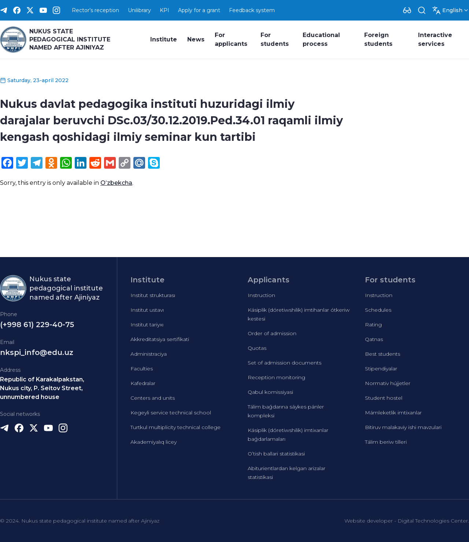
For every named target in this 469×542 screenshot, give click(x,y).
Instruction (261, 295)
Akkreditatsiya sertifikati (159, 339)
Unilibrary (139, 10)
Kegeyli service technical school (170, 412)
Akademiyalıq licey (153, 442)
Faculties (141, 368)
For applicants (231, 39)
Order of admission (272, 333)
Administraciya (148, 354)
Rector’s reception (95, 10)
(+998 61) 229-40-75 (37, 324)
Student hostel (383, 398)
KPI (164, 10)
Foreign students (378, 39)
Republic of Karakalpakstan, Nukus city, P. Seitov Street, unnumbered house (42, 388)
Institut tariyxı (146, 324)
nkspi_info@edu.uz (36, 352)
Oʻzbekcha (116, 182)
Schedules (378, 310)
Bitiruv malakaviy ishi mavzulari (403, 427)
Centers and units (152, 398)
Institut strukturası (152, 295)
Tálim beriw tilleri (386, 442)
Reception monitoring (276, 377)
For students (275, 39)
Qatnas (374, 339)
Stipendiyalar (381, 368)
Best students (382, 354)
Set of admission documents (284, 362)
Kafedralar (142, 383)
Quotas (257, 348)
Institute (163, 39)
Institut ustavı (147, 310)
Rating (373, 324)
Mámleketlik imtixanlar (393, 412)
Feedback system (252, 10)
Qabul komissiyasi (270, 392)
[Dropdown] (407, 10)
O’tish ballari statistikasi (276, 453)
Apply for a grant (199, 10)
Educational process (321, 39)
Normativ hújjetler (387, 383)
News (195, 39)
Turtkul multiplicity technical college (175, 427)
